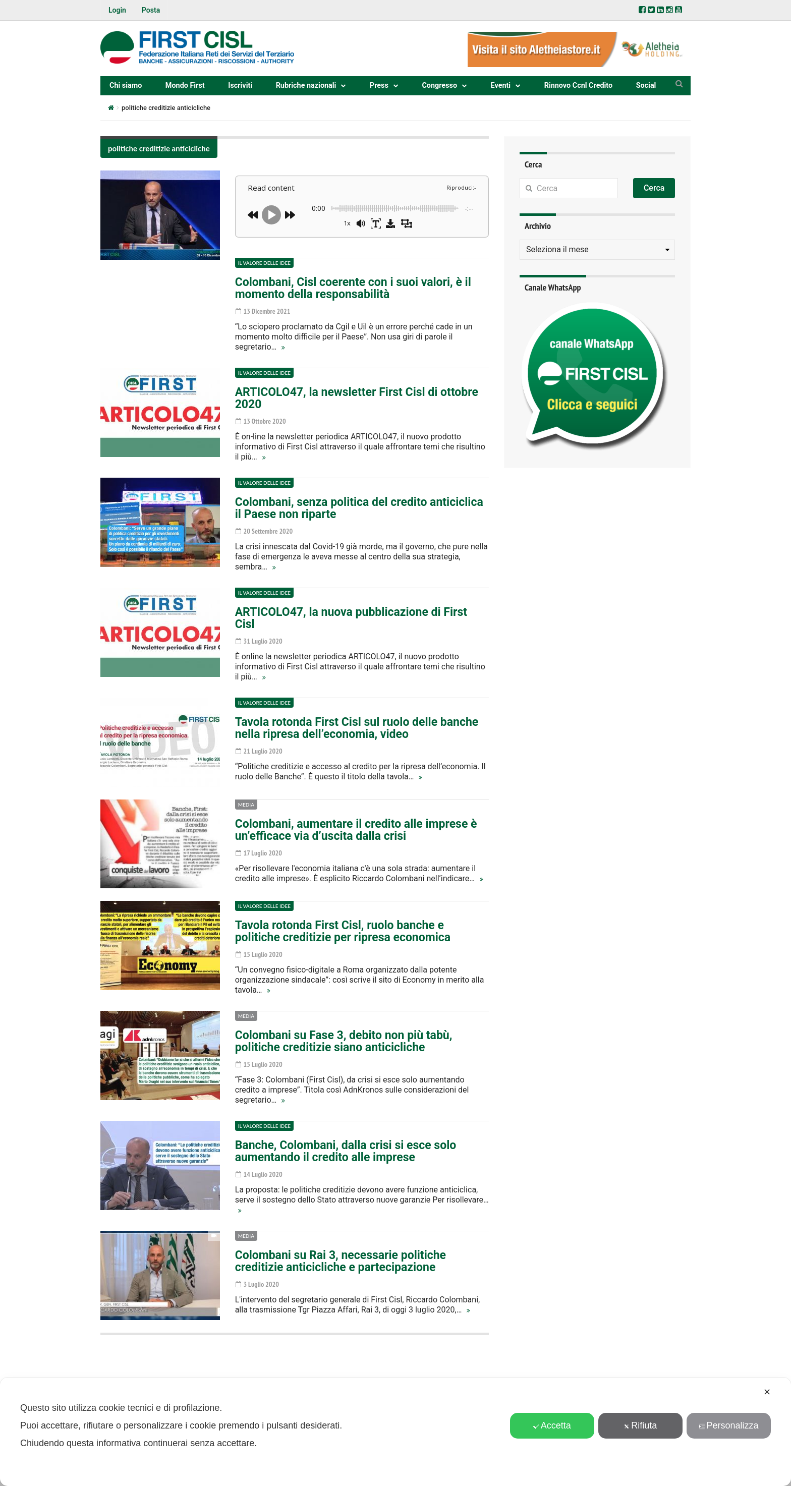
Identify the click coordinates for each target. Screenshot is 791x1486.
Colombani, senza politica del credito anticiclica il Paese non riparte (359, 508)
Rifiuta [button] (640, 1425)
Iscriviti (240, 85)
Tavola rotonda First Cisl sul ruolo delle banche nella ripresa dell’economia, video (357, 728)
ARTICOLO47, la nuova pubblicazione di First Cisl (351, 618)
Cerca (654, 188)
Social (646, 85)
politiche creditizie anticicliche (159, 148)
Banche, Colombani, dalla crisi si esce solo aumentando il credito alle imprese (346, 1151)
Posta (151, 10)
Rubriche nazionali (306, 85)
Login (117, 10)
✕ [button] (767, 1392)
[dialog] (395, 1432)
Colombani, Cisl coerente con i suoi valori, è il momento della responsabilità (353, 288)
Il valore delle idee (264, 263)
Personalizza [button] (728, 1425)
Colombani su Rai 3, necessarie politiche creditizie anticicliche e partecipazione (340, 1261)
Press (379, 85)
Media (246, 805)
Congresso (439, 85)
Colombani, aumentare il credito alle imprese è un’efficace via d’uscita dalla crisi (356, 830)
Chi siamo (125, 85)
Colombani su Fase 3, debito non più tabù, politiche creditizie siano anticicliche (344, 1041)
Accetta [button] (552, 1425)
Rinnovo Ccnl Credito (578, 85)
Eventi (501, 85)
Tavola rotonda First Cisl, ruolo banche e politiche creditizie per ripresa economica (342, 931)
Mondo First (185, 85)
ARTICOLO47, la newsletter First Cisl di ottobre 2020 (356, 398)
